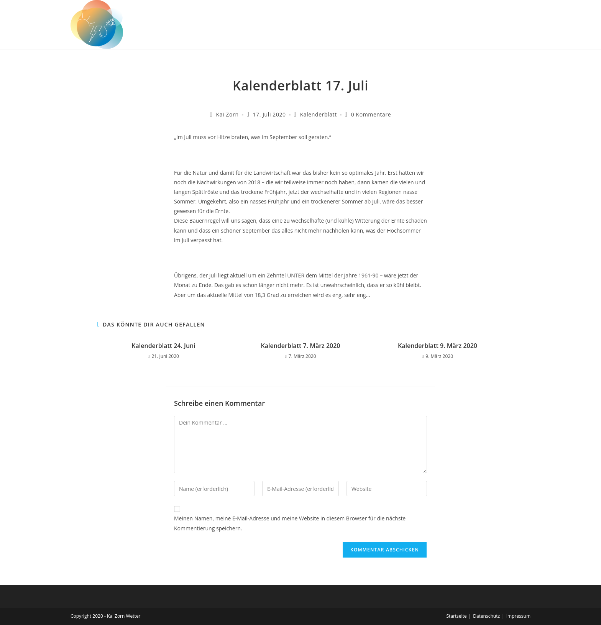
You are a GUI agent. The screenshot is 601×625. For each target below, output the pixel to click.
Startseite (456, 616)
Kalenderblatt (318, 114)
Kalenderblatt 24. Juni (163, 345)
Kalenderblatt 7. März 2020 (300, 345)
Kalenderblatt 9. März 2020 (437, 345)
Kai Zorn (227, 114)
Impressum (518, 616)
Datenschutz (486, 616)
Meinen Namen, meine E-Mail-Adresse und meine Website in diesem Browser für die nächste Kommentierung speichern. (290, 523)
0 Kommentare (371, 114)
